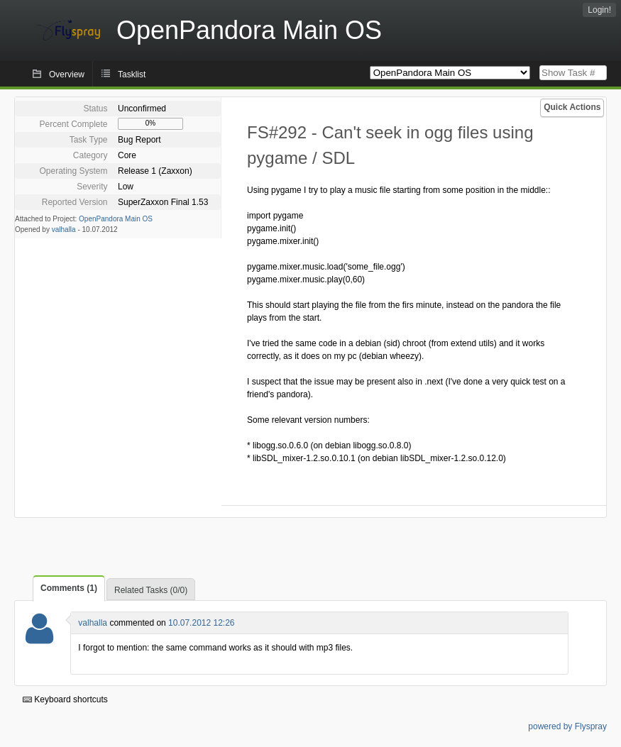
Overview (66, 74)
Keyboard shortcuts (65, 699)
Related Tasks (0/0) (150, 590)
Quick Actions (572, 107)
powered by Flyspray (567, 726)
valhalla (64, 229)
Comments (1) (68, 588)
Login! (599, 10)
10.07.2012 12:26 (201, 623)
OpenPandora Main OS (116, 219)
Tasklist (131, 74)
